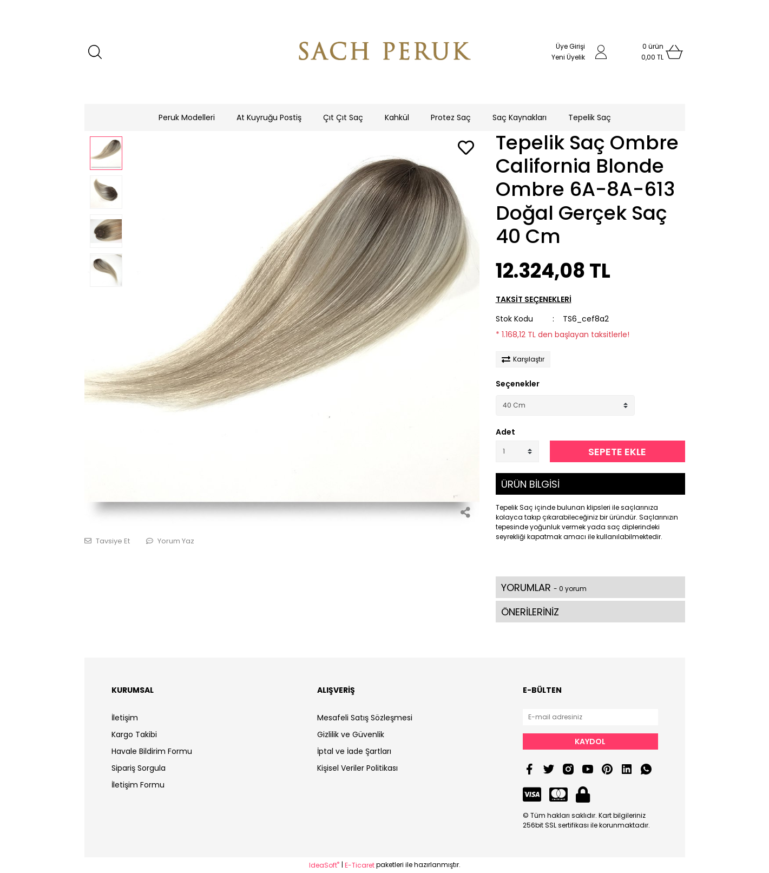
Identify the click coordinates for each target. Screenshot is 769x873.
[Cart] (652, 52)
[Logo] (384, 52)
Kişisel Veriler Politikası (357, 768)
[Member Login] (601, 52)
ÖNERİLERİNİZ (530, 612)
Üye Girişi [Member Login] (570, 46)
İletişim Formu (138, 784)
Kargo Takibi (134, 734)
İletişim (124, 717)
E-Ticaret (359, 865)
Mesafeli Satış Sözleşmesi (364, 717)
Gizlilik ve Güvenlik (350, 734)
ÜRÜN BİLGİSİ (530, 484)
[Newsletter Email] (590, 717)
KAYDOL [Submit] (590, 741)
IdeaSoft (324, 865)
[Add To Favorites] (466, 148)
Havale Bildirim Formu (151, 751)
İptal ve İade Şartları (354, 751)
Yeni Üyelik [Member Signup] (568, 57)
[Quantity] (517, 451)
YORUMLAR (544, 587)
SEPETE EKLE (617, 451)
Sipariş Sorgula (138, 768)
